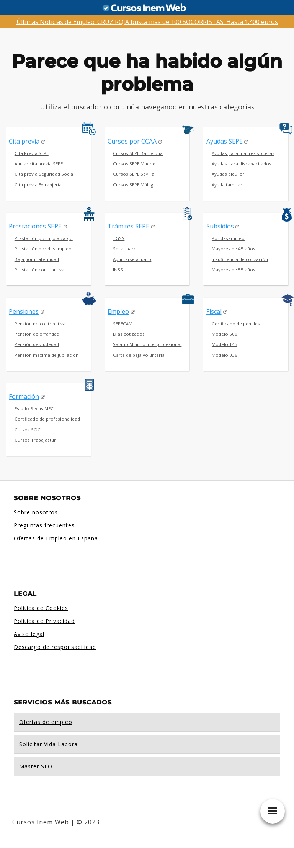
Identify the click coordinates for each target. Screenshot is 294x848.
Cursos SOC (28, 429)
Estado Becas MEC (34, 408)
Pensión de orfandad (37, 334)
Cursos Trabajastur (35, 440)
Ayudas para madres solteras (243, 153)
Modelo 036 (224, 355)
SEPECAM (122, 323)
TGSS (118, 238)
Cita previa (24, 141)
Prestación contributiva (39, 269)
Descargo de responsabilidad (55, 647)
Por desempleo (228, 238)
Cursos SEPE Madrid (134, 163)
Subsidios (220, 226)
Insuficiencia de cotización (240, 259)
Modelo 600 (224, 334)
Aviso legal (29, 634)
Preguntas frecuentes (44, 525)
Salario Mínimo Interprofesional (147, 344)
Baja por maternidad (37, 259)
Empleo (118, 311)
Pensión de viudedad (37, 344)
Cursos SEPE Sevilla (133, 174)
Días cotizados (129, 334)
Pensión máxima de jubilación (46, 355)
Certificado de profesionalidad (47, 419)
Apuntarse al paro (132, 259)
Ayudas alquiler (228, 174)
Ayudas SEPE (224, 141)
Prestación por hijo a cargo (44, 238)
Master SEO (35, 766)
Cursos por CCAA (132, 141)
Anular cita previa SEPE (39, 163)
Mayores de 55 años (233, 269)
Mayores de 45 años (233, 248)
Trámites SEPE (128, 226)
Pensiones (24, 311)
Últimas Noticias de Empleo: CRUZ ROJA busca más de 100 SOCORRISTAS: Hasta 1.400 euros (147, 22)
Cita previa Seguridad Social (44, 174)
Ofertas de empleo (45, 722)
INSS (118, 269)
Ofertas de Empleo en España (56, 538)
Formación (24, 396)
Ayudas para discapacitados (241, 163)
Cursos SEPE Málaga (134, 185)
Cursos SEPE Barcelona (138, 153)
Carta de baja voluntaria (139, 355)
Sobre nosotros (36, 512)
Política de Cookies (41, 608)
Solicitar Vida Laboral (49, 744)
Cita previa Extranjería (38, 185)
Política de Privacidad (44, 621)
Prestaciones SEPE (35, 226)
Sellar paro (125, 248)
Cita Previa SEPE (32, 153)
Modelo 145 (224, 344)
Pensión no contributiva (40, 323)
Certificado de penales (236, 323)
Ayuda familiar (227, 185)
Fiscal (214, 311)
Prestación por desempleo (43, 248)
